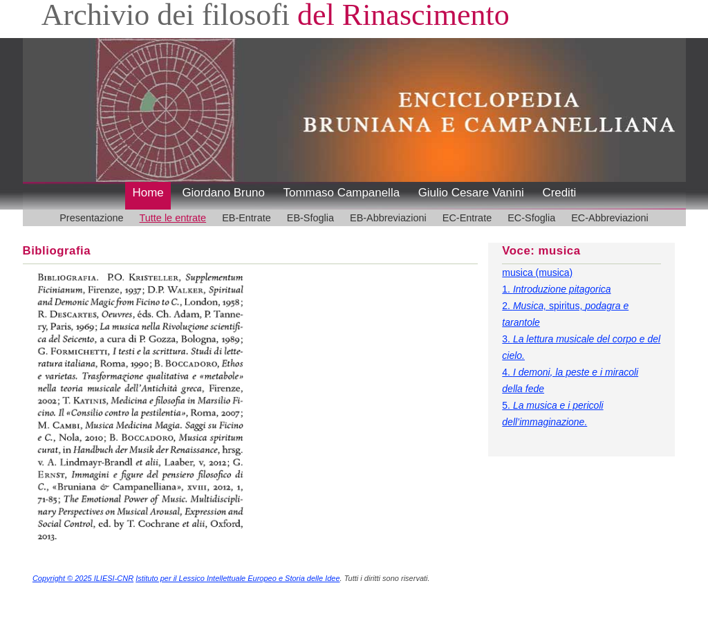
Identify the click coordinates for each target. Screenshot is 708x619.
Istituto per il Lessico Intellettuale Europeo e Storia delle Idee (237, 578)
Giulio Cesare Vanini (471, 192)
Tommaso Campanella (341, 192)
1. (556, 289)
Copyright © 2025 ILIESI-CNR (82, 578)
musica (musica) (537, 272)
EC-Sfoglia (531, 217)
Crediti (559, 192)
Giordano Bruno (223, 192)
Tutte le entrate (173, 217)
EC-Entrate (467, 217)
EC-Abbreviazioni (610, 217)
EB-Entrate (246, 217)
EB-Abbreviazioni (388, 217)
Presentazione (91, 217)
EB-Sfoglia (310, 217)
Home (148, 192)
